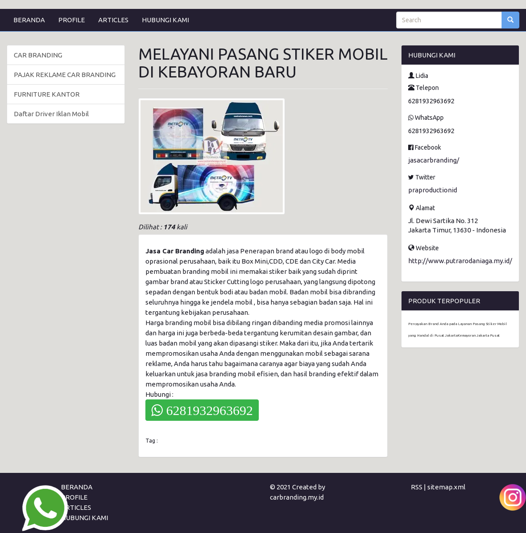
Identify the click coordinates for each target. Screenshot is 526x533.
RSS (416, 487)
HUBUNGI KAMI (165, 20)
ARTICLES (113, 20)
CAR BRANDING (38, 55)
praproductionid (432, 190)
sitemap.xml (446, 487)
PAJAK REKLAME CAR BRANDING (65, 74)
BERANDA (29, 20)
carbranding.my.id (297, 497)
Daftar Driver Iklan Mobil (51, 114)
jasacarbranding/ (433, 160)
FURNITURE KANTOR (47, 94)
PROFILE (71, 20)
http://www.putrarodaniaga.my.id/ (460, 260)
